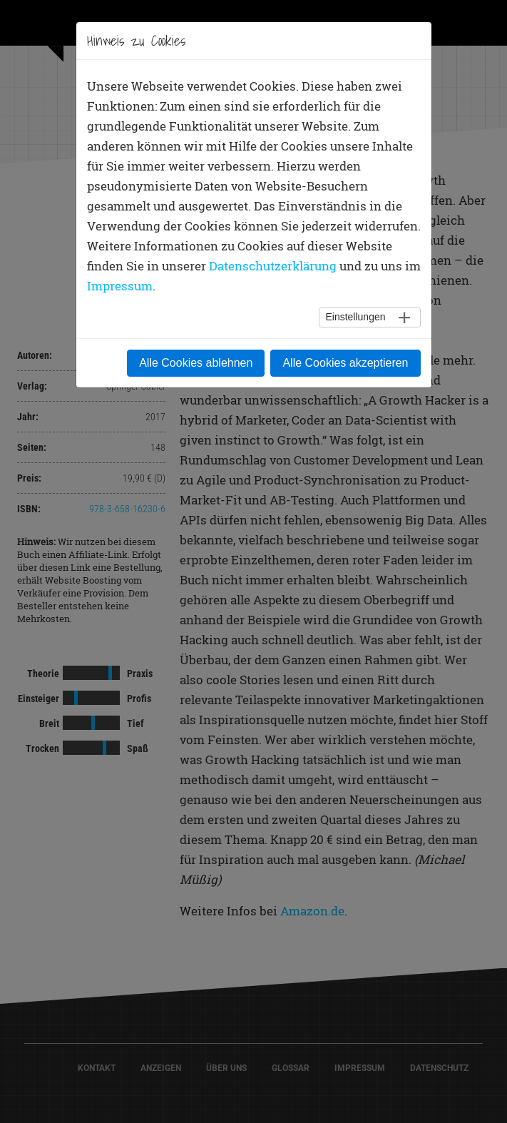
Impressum (120, 286)
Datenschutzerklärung (273, 266)
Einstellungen (355, 316)
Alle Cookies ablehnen (195, 363)
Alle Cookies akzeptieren (345, 363)
